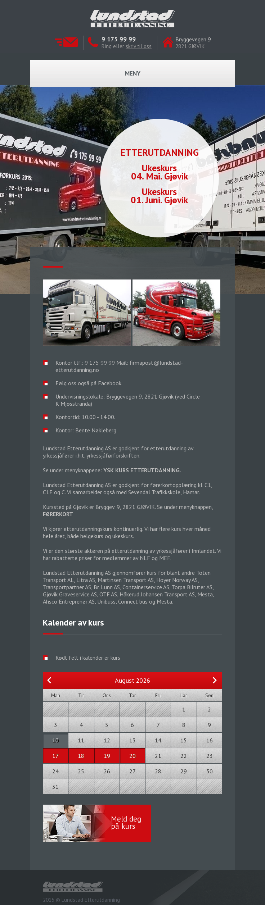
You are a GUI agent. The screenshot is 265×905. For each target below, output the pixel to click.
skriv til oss (139, 46)
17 (55, 755)
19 (107, 755)
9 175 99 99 (119, 39)
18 (81, 755)
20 (132, 755)
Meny (132, 73)
